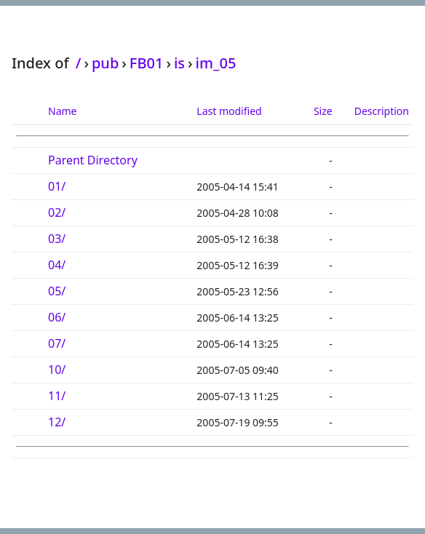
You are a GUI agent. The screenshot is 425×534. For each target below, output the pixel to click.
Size (323, 111)
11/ (56, 396)
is (179, 63)
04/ (56, 265)
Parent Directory (93, 160)
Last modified (228, 111)
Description (381, 111)
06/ (56, 317)
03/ (56, 239)
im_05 (216, 63)
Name (62, 111)
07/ (56, 343)
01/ (56, 186)
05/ (56, 291)
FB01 (147, 63)
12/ (56, 422)
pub (105, 63)
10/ (56, 370)
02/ (56, 212)
